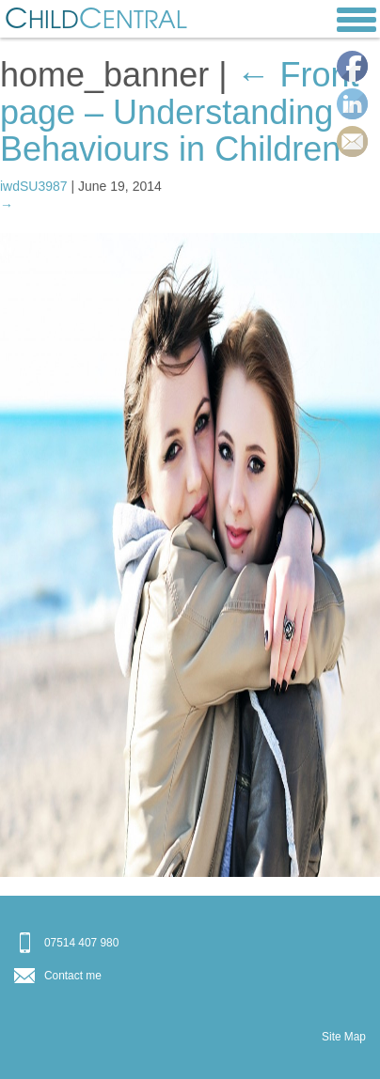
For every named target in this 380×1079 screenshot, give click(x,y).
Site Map (344, 1036)
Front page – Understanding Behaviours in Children (179, 111)
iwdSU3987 (34, 186)
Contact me (73, 975)
